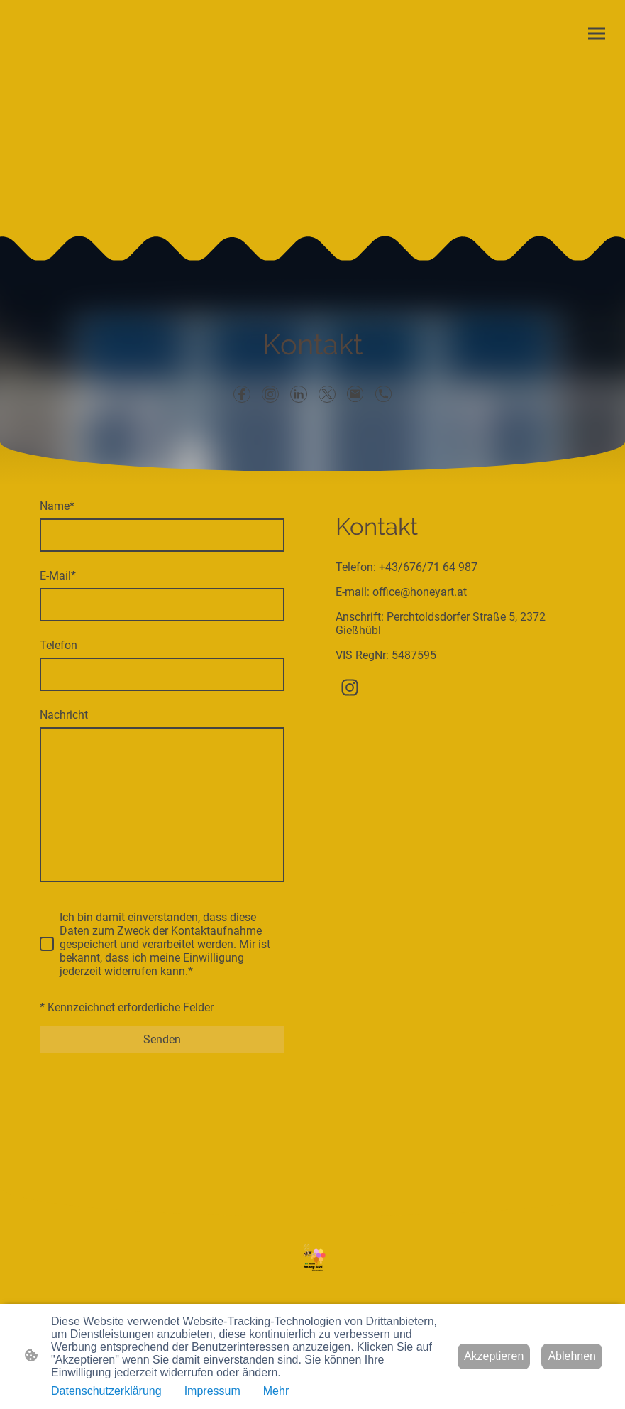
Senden (162, 1039)
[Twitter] (327, 394)
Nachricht (64, 715)
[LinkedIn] (298, 394)
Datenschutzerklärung (106, 1391)
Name (57, 506)
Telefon (58, 645)
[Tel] (383, 394)
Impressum (212, 1391)
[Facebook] (241, 394)
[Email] (355, 394)
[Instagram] (270, 394)
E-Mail (58, 575)
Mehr (276, 1391)
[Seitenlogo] (312, 1259)
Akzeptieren (494, 1356)
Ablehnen (572, 1356)
